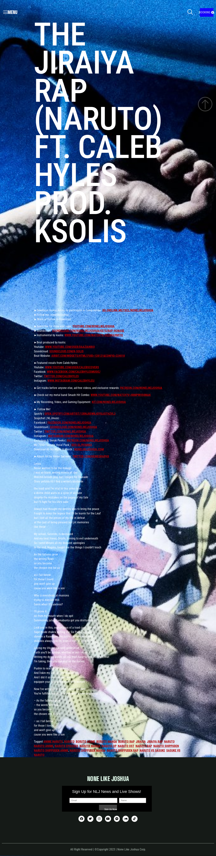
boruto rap (126, 741)
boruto (69, 741)
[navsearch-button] (190, 12)
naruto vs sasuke (152, 750)
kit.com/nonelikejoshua (109, 402)
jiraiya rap (155, 741)
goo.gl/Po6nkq (81, 445)
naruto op (109, 746)
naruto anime (43, 746)
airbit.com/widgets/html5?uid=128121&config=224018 (88, 356)
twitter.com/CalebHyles (61, 376)
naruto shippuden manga (87, 750)
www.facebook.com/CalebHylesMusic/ (73, 372)
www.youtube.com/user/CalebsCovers (72, 367)
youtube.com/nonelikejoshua (93, 326)
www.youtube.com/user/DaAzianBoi (70, 347)
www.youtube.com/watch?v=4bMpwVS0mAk (121, 395)
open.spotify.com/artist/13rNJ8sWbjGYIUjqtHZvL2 (80, 413)
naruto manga (90, 746)
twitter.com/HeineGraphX (90, 456)
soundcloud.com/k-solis (66, 351)
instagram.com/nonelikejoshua (71, 436)
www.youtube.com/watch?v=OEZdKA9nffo (94, 335)
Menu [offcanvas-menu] (10, 12)
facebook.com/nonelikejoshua (69, 422)
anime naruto (53, 741)
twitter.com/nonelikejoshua (65, 431)
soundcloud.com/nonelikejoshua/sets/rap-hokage (88, 330)
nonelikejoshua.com (89, 449)
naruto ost (126, 746)
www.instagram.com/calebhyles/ (71, 380)
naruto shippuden (166, 746)
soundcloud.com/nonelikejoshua (73, 427)
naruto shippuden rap (122, 750)
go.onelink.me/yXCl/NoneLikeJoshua (127, 310)
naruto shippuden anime (51, 750)
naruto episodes (66, 746)
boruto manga (106, 741)
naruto (169, 741)
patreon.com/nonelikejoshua (141, 388)
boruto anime (85, 741)
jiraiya (141, 741)
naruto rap (144, 746)
